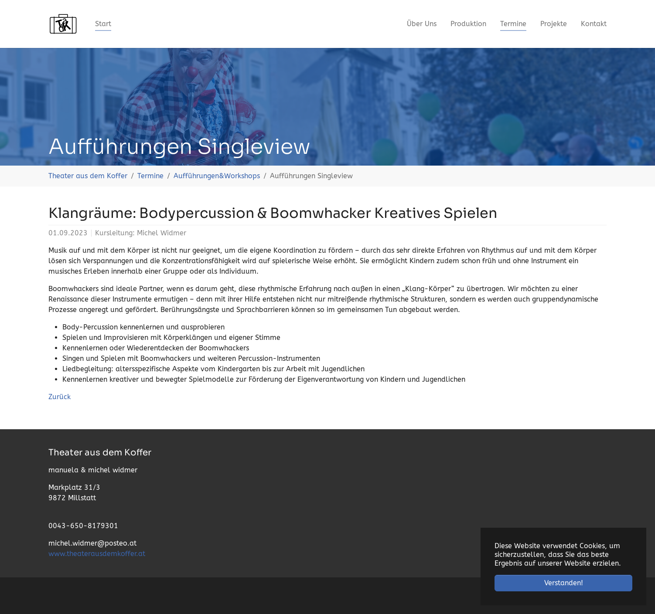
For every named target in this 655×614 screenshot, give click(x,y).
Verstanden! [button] (563, 583)
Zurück (59, 397)
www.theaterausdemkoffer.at (96, 554)
